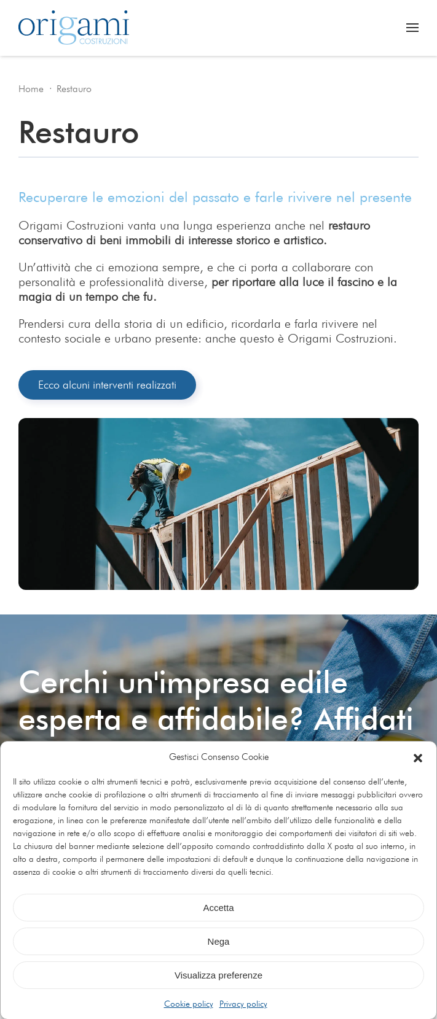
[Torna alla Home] (75, 27)
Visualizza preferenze (218, 987)
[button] (418, 768)
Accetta (218, 919)
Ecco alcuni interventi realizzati (107, 384)
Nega (219, 953)
